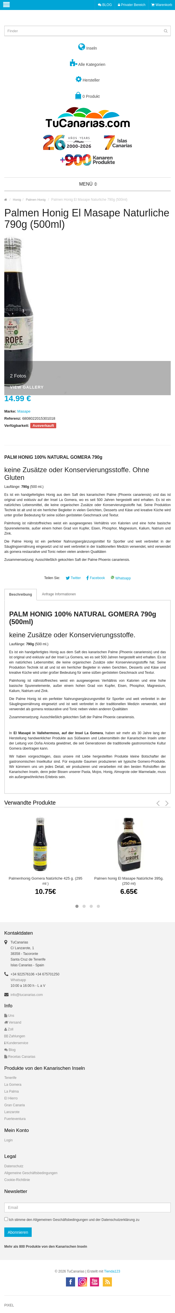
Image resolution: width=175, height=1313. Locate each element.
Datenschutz (13, 1166)
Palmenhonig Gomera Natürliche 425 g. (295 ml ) (46, 881)
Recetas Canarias (19, 1057)
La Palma (11, 1091)
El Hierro (11, 1098)
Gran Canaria (14, 1105)
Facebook (95, 578)
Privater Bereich (132, 5)
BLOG (105, 5)
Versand (12, 1022)
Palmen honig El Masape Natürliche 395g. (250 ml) (129, 881)
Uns (9, 1016)
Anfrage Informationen (59, 594)
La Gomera (12, 1085)
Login (8, 1140)
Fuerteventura (15, 1119)
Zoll (8, 1029)
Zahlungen (14, 1036)
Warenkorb (161, 5)
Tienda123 (112, 1271)
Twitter (73, 578)
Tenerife (10, 1078)
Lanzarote (11, 1112)
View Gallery (27, 387)
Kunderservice (16, 1043)
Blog (9, 1050)
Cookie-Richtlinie (17, 1180)
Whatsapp (120, 578)
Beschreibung (20, 594)
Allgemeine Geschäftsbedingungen (30, 1173)
